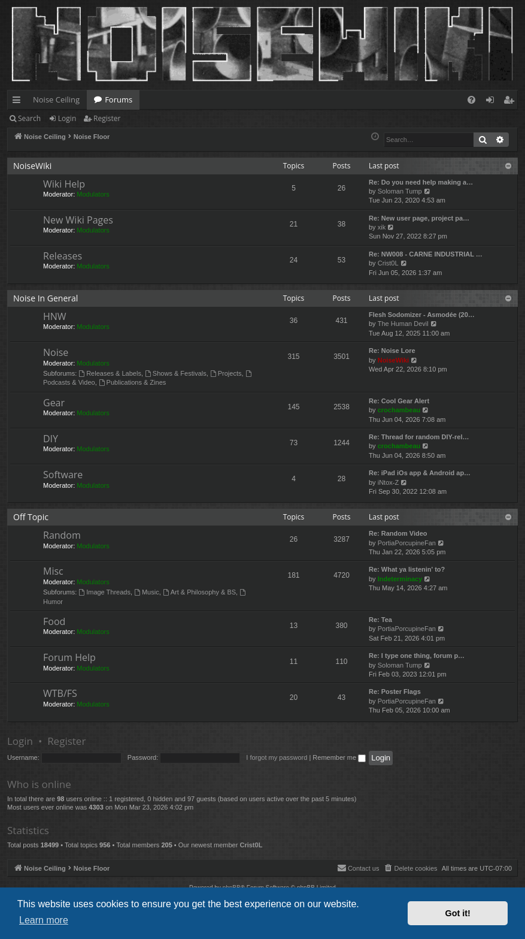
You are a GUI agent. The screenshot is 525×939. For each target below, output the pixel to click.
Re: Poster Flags (395, 691)
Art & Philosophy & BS (199, 592)
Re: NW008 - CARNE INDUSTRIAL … (425, 254)
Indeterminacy (400, 578)
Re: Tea (380, 619)
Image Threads (104, 592)
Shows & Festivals (176, 373)
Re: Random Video (398, 533)
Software (63, 474)
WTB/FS (60, 693)
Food (54, 621)
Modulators (93, 194)
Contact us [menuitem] (358, 867)
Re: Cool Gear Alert (399, 400)
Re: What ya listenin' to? (407, 569)
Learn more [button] (43, 920)
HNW (54, 316)
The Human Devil (403, 323)
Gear (54, 402)
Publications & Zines (132, 382)
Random (62, 535)
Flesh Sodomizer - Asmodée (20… (422, 314)
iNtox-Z (388, 482)
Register (106, 118)
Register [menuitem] (511, 102)
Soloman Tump (400, 191)
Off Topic (30, 517)
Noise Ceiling (56, 99)
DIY (50, 438)
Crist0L (388, 263)
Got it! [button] (458, 913)
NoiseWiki (32, 165)
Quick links (19, 102)
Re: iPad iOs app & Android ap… (420, 472)
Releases (62, 255)
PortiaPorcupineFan (407, 543)
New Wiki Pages (78, 220)
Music (146, 592)
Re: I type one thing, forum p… (417, 655)
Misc (53, 571)
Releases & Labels (109, 373)
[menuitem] (471, 100)
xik (382, 227)
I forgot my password (276, 757)
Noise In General (45, 298)
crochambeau (399, 409)
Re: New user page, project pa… (419, 218)
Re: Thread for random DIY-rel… (419, 436)
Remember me (339, 757)
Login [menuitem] (492, 102)
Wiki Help (64, 184)
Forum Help (69, 657)
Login (67, 118)
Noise (55, 352)
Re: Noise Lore (392, 350)
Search (29, 118)
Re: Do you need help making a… (421, 182)
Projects (226, 373)
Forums (118, 99)
